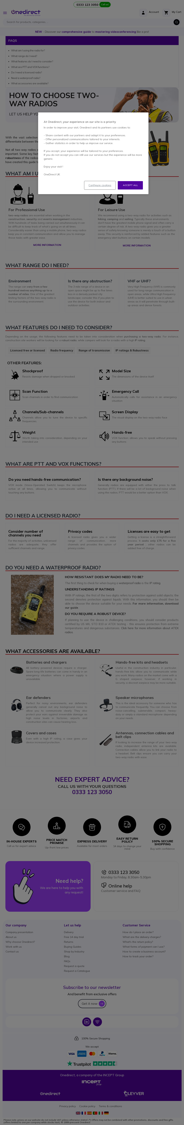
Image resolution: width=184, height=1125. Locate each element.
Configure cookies (100, 185)
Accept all (130, 185)
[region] (93, 153)
